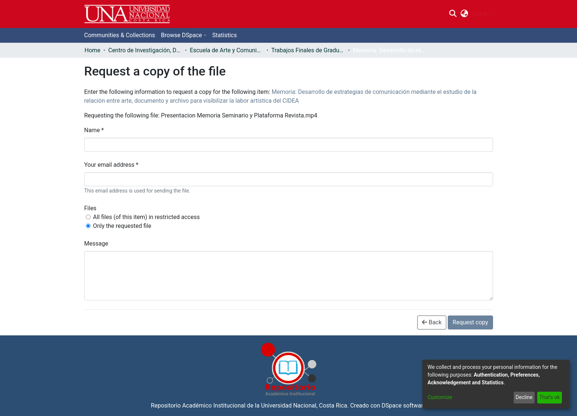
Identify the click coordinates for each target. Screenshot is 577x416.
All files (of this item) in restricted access (146, 217)
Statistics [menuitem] (224, 35)
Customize (440, 397)
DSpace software (403, 405)
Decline (524, 397)
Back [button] (431, 322)
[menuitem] (464, 14)
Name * (94, 130)
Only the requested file (122, 225)
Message (96, 243)
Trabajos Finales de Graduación (308, 50)
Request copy (470, 322)
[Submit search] (453, 14)
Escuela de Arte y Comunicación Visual (226, 50)
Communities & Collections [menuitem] (119, 35)
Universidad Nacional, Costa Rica (304, 405)
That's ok (549, 397)
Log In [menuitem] (480, 13)
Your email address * (111, 164)
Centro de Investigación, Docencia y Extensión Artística (145, 50)
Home (93, 50)
